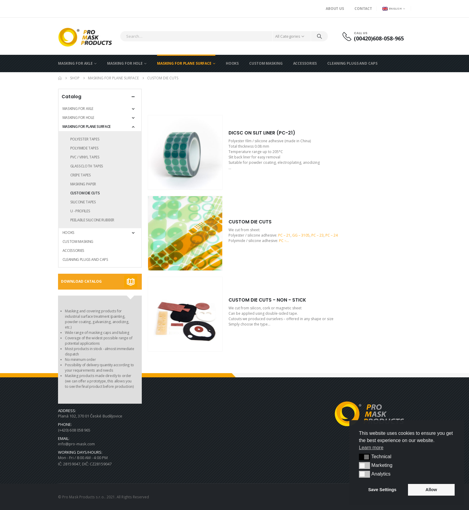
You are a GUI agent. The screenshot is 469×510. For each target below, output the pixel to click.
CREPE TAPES (80, 175)
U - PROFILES (80, 211)
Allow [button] (431, 489)
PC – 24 (331, 235)
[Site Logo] (87, 36)
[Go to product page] (185, 152)
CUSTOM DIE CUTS (85, 193)
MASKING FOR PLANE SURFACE (184, 63)
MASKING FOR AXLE (75, 63)
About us (335, 8)
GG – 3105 (301, 235)
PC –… (284, 240)
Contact (363, 8)
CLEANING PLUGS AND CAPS (352, 63)
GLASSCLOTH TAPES (86, 166)
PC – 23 (317, 235)
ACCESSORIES (305, 63)
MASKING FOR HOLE (125, 63)
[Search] (319, 36)
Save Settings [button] (382, 489)
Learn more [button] (371, 447)
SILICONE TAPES (83, 202)
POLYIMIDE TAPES (84, 148)
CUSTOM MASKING (265, 63)
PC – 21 (284, 235)
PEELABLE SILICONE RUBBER (92, 220)
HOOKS (232, 63)
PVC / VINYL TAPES (85, 157)
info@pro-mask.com (76, 444)
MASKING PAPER (83, 184)
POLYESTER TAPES (85, 139)
